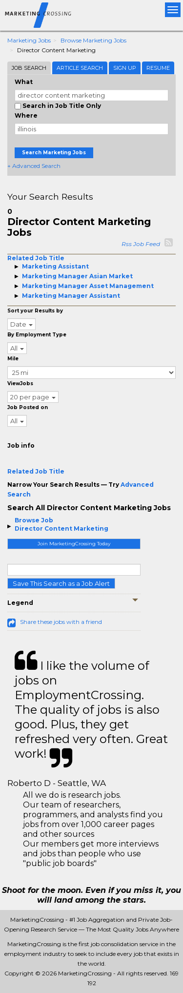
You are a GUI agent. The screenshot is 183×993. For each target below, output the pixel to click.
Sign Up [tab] (124, 67)
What (24, 81)
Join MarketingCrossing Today (74, 543)
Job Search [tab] (29, 67)
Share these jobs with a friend (61, 621)
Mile (13, 358)
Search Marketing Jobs (54, 152)
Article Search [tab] (80, 67)
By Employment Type (36, 334)
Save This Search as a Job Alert (61, 583)
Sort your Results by (35, 311)
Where (26, 115)
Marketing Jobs (29, 40)
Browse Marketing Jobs (93, 40)
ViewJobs (20, 383)
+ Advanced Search (34, 165)
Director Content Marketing (61, 528)
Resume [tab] (158, 67)
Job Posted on (27, 407)
